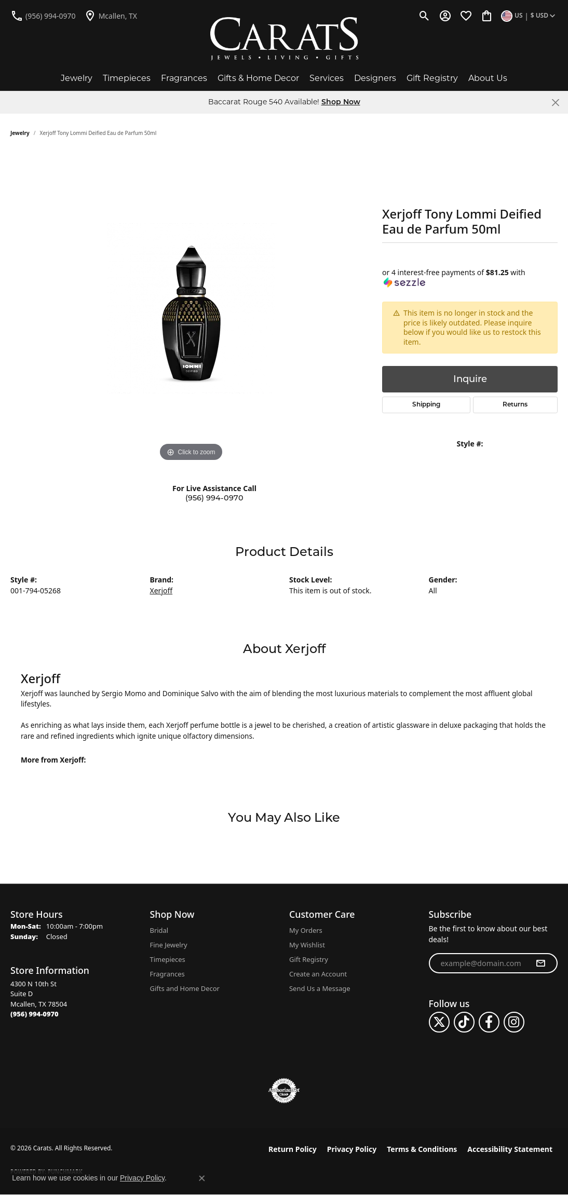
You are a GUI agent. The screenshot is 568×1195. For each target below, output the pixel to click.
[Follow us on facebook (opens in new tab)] (489, 1022)
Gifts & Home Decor (258, 78)
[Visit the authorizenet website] (284, 1091)
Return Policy (292, 1149)
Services (326, 78)
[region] (191, 308)
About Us (487, 78)
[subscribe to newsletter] (540, 963)
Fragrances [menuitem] (167, 974)
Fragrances (184, 78)
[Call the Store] (34, 1014)
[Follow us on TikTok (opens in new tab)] (464, 1022)
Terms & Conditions (422, 1149)
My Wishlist (307, 944)
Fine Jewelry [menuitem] (168, 944)
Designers (375, 78)
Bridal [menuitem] (159, 930)
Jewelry (76, 78)
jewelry (20, 133)
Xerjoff (161, 590)
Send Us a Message (319, 988)
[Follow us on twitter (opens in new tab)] (439, 1022)
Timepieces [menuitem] (167, 959)
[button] (424, 15)
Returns (515, 405)
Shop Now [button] (340, 102)
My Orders (305, 930)
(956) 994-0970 (214, 498)
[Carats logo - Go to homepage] (284, 39)
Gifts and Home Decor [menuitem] (185, 988)
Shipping (426, 405)
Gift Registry (432, 78)
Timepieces (127, 78)
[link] (43, 15)
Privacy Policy (351, 1149)
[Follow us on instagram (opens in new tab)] (514, 1022)
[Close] (555, 102)
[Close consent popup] (202, 1178)
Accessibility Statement (509, 1149)
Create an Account (318, 974)
